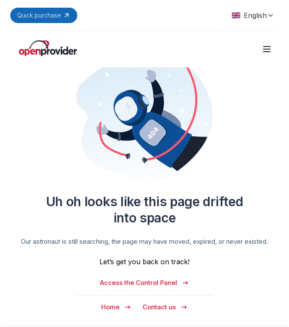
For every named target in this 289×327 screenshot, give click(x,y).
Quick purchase (43, 15)
